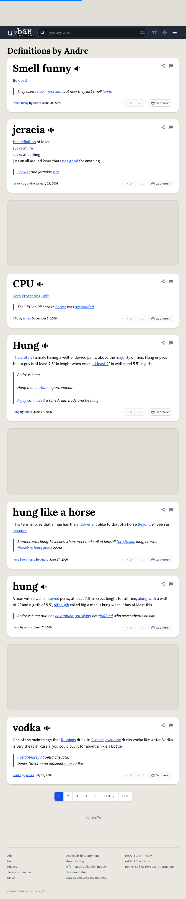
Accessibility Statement (82, 856)
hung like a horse (24, 559)
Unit (45, 296)
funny (107, 91)
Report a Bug (75, 861)
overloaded (84, 307)
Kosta (22, 757)
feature (41, 387)
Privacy (12, 867)
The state (21, 357)
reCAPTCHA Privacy (138, 856)
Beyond (144, 524)
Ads (10, 856)
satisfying (83, 616)
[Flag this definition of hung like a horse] (171, 509)
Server (60, 307)
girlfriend (105, 616)
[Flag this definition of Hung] (171, 342)
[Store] (154, 32)
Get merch (160, 103)
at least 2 (100, 364)
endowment (86, 524)
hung (16, 627)
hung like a (43, 548)
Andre (37, 103)
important (53, 91)
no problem (64, 616)
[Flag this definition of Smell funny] (171, 65)
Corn (17, 296)
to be (39, 91)
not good (70, 161)
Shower (23, 172)
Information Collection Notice (86, 867)
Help (10, 861)
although (61, 605)
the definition (24, 142)
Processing (31, 296)
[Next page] (109, 796)
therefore (25, 548)
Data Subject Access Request (86, 877)
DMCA (11, 877)
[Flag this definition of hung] (171, 584)
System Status (76, 872)
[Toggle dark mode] (164, 32)
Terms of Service (19, 872)
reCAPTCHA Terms (138, 861)
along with (147, 598)
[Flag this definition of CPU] (171, 281)
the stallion (126, 542)
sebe (68, 764)
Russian (97, 740)
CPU (15, 318)
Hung (16, 412)
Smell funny (20, 103)
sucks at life (23, 148)
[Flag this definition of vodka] (171, 725)
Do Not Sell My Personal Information (149, 867)
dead (22, 80)
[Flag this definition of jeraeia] (171, 127)
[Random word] (142, 32)
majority (123, 357)
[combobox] (92, 32)
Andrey (33, 757)
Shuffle (93, 817)
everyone (113, 740)
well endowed (47, 598)
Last (125, 796)
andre (31, 183)
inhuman (20, 531)
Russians (68, 740)
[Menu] (174, 32)
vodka (17, 775)
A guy (21, 400)
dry (56, 172)
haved (39, 400)
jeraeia (17, 183)
